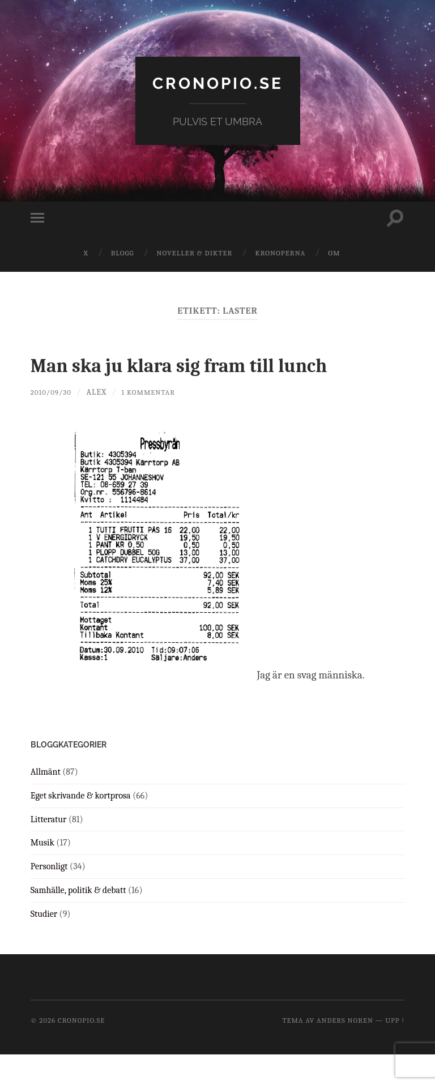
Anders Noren (345, 1050)
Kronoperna (280, 253)
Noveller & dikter (195, 253)
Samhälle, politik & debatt (78, 921)
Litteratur (49, 850)
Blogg (122, 253)
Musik (42, 873)
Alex (101, 423)
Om (334, 253)
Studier (44, 944)
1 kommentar (155, 423)
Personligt (49, 897)
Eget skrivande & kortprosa (81, 826)
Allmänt (46, 802)
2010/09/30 (53, 423)
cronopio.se (217, 82)
